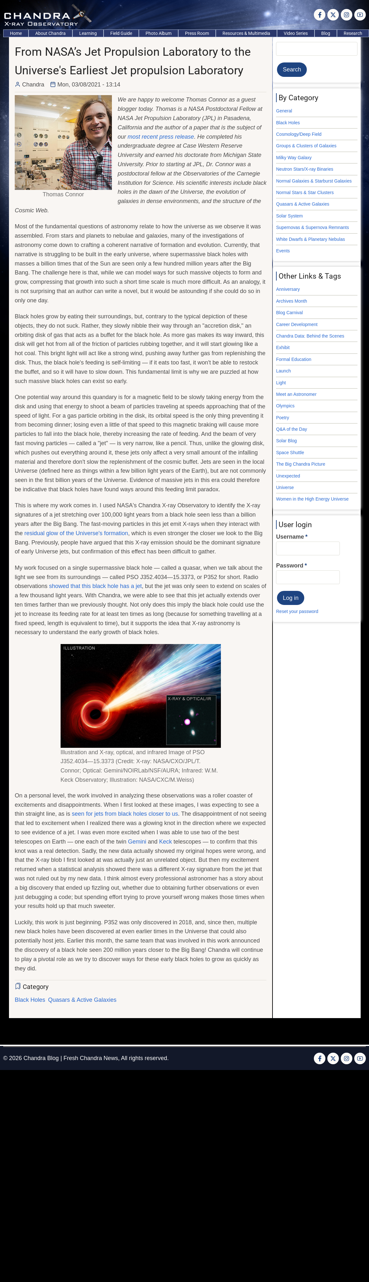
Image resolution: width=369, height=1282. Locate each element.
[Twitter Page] (333, 14)
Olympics (285, 405)
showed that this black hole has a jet (95, 586)
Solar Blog (286, 440)
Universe (285, 487)
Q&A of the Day (291, 429)
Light (281, 382)
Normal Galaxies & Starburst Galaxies (314, 181)
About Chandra (50, 33)
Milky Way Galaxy (294, 157)
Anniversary (288, 289)
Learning (88, 33)
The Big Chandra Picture (300, 464)
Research (353, 33)
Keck (165, 841)
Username (290, 537)
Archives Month (291, 301)
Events (283, 250)
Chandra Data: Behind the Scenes (310, 336)
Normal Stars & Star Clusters (305, 192)
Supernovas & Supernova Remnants (312, 227)
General (284, 110)
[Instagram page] (346, 14)
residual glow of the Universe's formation (76, 533)
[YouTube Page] (360, 14)
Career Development (296, 324)
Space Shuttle (290, 452)
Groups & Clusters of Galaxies (306, 145)
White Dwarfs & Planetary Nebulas (310, 239)
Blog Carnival (289, 312)
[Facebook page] (319, 14)
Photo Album (159, 33)
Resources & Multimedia (246, 33)
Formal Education (293, 359)
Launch (283, 370)
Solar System (289, 215)
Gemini (137, 841)
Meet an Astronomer (296, 394)
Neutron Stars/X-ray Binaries (304, 169)
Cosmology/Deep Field (299, 134)
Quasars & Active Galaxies (82, 1000)
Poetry (282, 417)
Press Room (197, 33)
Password (289, 565)
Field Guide (121, 33)
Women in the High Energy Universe (312, 499)
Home (16, 33)
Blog (325, 33)
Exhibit (282, 347)
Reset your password (297, 611)
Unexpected (288, 475)
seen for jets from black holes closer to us (125, 814)
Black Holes (30, 1000)
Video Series (296, 33)
